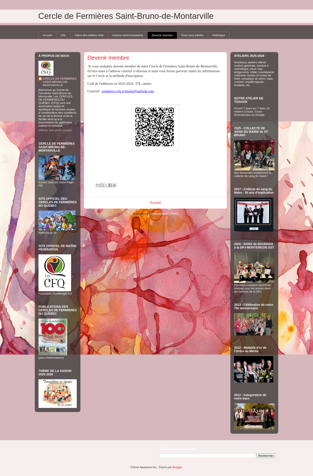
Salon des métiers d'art (89, 35)
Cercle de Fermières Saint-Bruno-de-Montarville (126, 16)
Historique (218, 35)
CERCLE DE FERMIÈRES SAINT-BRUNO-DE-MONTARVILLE (60, 82)
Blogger (177, 467)
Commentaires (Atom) (164, 213)
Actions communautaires (127, 35)
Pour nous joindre (192, 35)
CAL (63, 35)
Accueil (47, 35)
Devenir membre (162, 35)
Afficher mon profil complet (55, 130)
